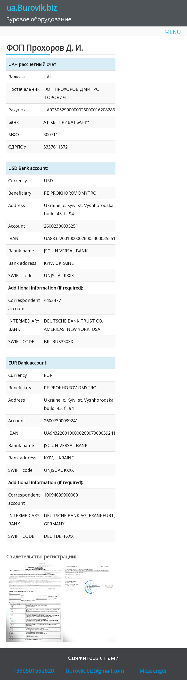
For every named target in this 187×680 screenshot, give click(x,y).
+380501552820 (33, 670)
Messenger (153, 670)
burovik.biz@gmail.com (95, 670)
